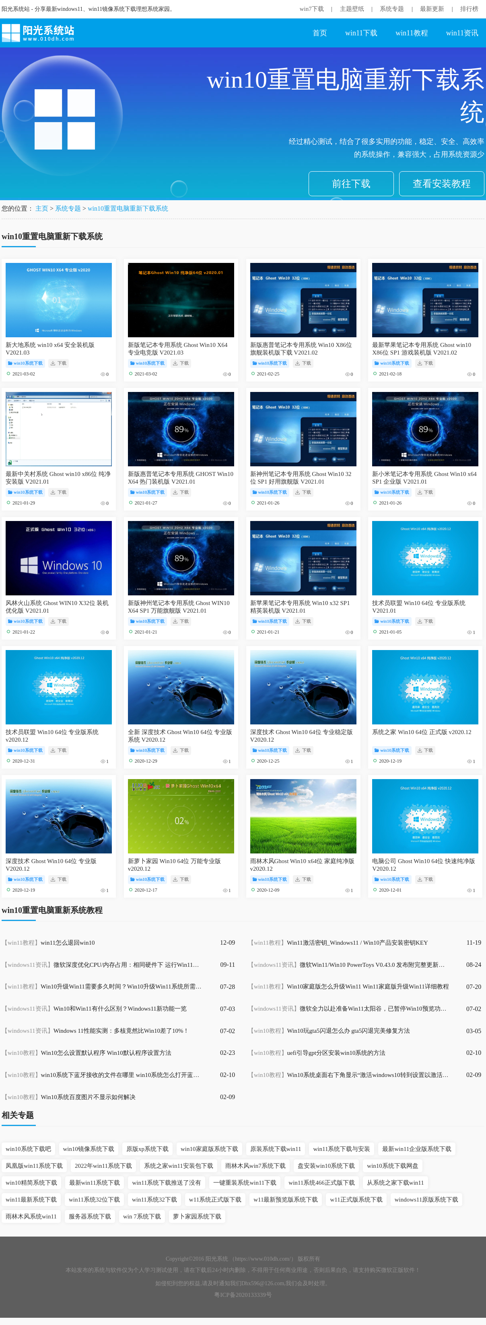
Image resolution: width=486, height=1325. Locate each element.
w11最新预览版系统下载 (285, 1199)
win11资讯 (462, 33)
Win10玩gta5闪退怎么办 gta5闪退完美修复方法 (329, 1031)
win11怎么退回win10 (48, 942)
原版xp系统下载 (147, 1149)
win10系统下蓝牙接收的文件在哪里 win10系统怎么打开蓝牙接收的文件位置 (102, 1075)
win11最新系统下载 (31, 1199)
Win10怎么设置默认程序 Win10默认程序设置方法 (86, 1053)
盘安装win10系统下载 (326, 1166)
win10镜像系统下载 (89, 1149)
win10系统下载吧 (28, 1149)
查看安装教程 (442, 183)
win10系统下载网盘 (392, 1166)
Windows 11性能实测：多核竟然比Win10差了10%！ (95, 1031)
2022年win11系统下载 (103, 1166)
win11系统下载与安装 (341, 1149)
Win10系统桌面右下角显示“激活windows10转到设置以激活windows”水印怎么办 (348, 1075)
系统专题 (392, 9)
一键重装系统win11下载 (244, 1182)
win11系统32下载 (154, 1199)
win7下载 (312, 9)
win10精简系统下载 (31, 1182)
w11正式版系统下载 (356, 1199)
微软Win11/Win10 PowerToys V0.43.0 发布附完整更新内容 (348, 965)
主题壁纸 (352, 9)
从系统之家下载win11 (395, 1182)
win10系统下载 (25, 363)
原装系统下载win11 (275, 1149)
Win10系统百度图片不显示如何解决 (69, 1097)
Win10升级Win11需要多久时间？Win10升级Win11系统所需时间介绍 (102, 986)
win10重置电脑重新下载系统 (128, 208)
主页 (41, 208)
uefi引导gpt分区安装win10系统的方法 (317, 1053)
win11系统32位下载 (94, 1199)
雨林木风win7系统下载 (255, 1166)
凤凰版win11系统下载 (34, 1166)
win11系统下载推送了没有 (166, 1182)
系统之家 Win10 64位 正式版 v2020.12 (421, 732)
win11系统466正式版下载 (321, 1182)
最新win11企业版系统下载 (416, 1149)
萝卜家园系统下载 (197, 1216)
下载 (58, 363)
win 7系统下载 (142, 1216)
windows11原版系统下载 (427, 1199)
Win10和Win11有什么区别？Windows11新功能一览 (94, 1008)
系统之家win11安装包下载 (178, 1166)
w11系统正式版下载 (215, 1199)
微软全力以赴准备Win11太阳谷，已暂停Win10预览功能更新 (348, 1008)
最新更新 (432, 9)
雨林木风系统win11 (31, 1216)
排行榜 (469, 9)
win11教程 (411, 33)
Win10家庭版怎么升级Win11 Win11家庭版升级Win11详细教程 (348, 986)
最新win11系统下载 (94, 1182)
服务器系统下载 (90, 1216)
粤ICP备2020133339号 (243, 1295)
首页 (320, 33)
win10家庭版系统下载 (209, 1149)
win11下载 (361, 33)
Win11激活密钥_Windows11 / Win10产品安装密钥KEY (338, 942)
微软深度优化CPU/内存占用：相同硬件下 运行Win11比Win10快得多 (102, 965)
